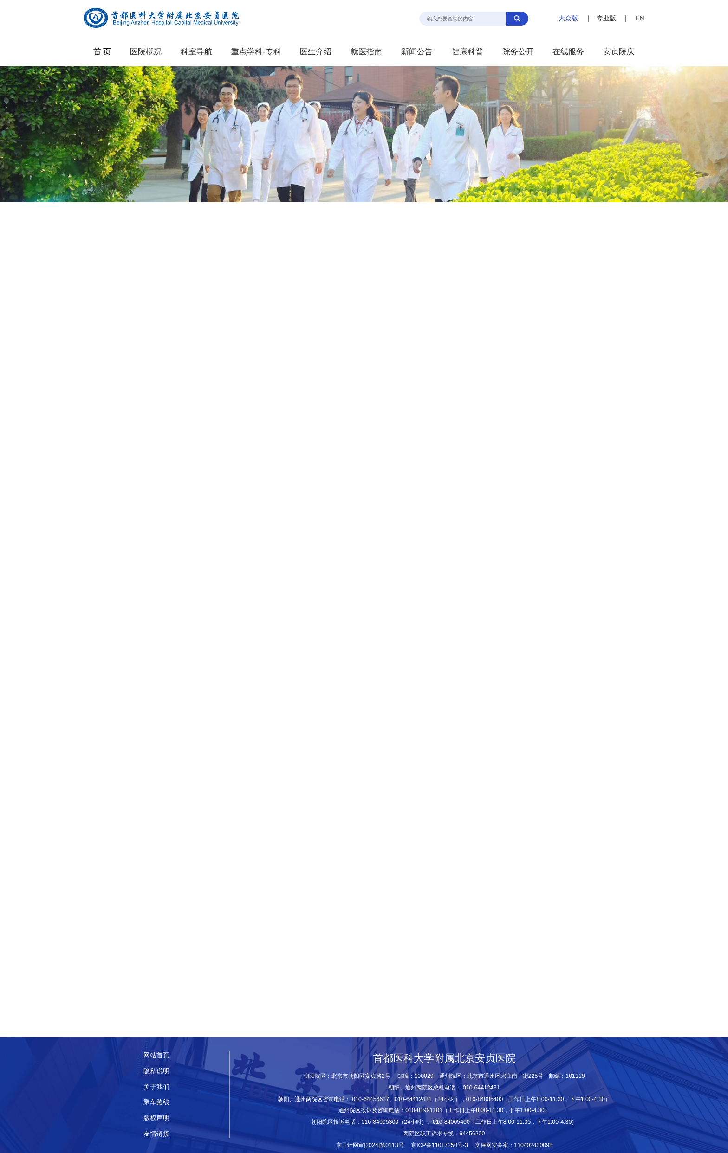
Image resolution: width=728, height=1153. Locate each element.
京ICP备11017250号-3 (442, 1145)
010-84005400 (484, 1099)
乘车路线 (156, 1102)
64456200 (472, 1133)
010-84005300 (379, 1122)
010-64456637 (370, 1099)
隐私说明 (156, 1071)
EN (639, 18)
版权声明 (156, 1117)
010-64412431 (481, 1087)
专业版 (606, 18)
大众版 (568, 18)
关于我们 (156, 1086)
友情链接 (156, 1133)
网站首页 (156, 1055)
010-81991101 (423, 1110)
